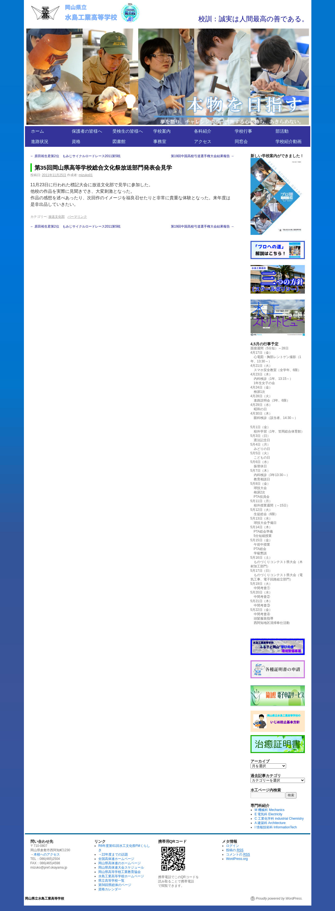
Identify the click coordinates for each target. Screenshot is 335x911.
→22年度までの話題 (113, 854)
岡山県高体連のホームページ (119, 863)
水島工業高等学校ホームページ (121, 876)
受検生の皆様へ (127, 131)
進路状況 (39, 141)
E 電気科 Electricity (268, 814)
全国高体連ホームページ (116, 859)
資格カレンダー (109, 889)
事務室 (159, 141)
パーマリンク (77, 217)
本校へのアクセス (47, 854)
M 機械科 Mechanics (269, 810)
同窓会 (241, 141)
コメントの (238, 855)
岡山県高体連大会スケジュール (121, 867)
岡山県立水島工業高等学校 (44, 898)
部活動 (282, 131)
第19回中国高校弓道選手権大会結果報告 (202, 156)
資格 (76, 141)
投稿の (234, 850)
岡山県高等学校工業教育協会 (119, 872)
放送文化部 (56, 217)
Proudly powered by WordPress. (279, 898)
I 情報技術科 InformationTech (276, 827)
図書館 (119, 141)
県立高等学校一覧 (111, 880)
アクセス (202, 141)
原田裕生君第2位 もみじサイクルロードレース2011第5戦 (75, 156)
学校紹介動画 (288, 141)
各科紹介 (202, 131)
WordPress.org (237, 859)
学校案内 (162, 131)
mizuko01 (86, 175)
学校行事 (243, 131)
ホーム (37, 131)
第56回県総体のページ (114, 885)
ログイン (232, 846)
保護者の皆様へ (87, 131)
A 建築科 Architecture (270, 823)
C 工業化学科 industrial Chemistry (279, 818)
